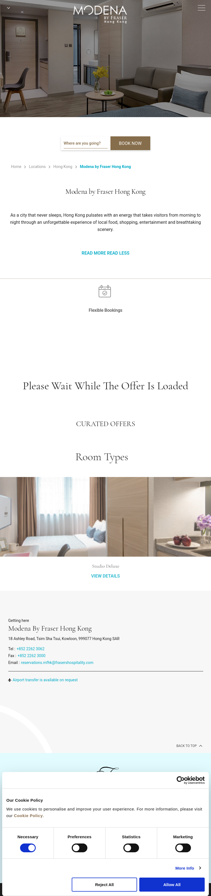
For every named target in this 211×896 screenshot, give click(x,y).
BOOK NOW (130, 143)
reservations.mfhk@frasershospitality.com (57, 662)
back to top (188, 745)
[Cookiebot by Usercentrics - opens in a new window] (181, 780)
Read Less (118, 253)
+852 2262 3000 (31, 656)
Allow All (172, 884)
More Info (184, 868)
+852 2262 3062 (30, 649)
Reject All (104, 884)
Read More (94, 253)
